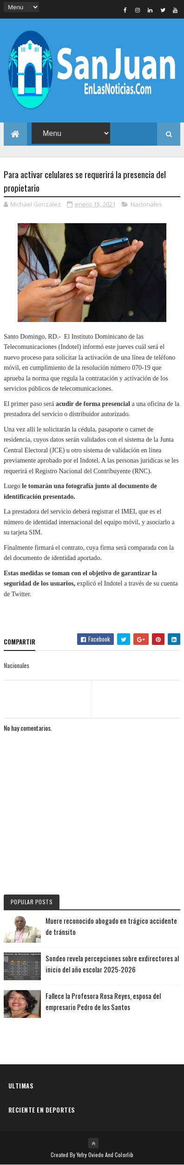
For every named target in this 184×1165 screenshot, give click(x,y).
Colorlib (124, 1155)
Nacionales (146, 204)
